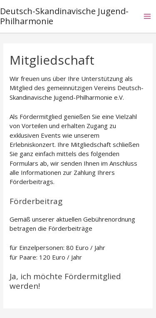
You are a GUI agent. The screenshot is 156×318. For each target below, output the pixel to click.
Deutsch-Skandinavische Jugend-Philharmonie (64, 16)
